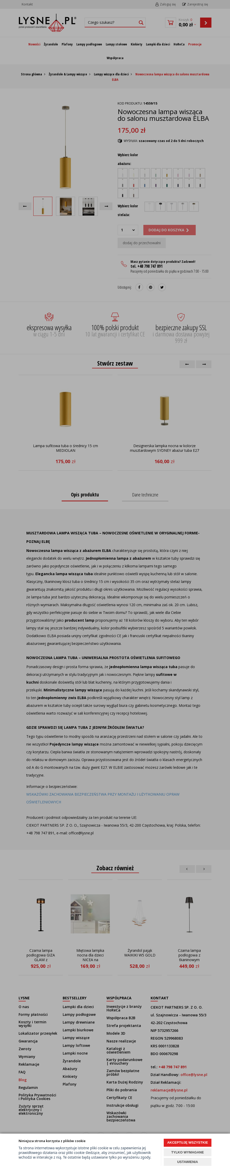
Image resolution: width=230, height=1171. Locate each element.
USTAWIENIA (187, 1162)
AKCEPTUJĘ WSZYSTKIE (187, 1142)
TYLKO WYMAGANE (187, 1152)
